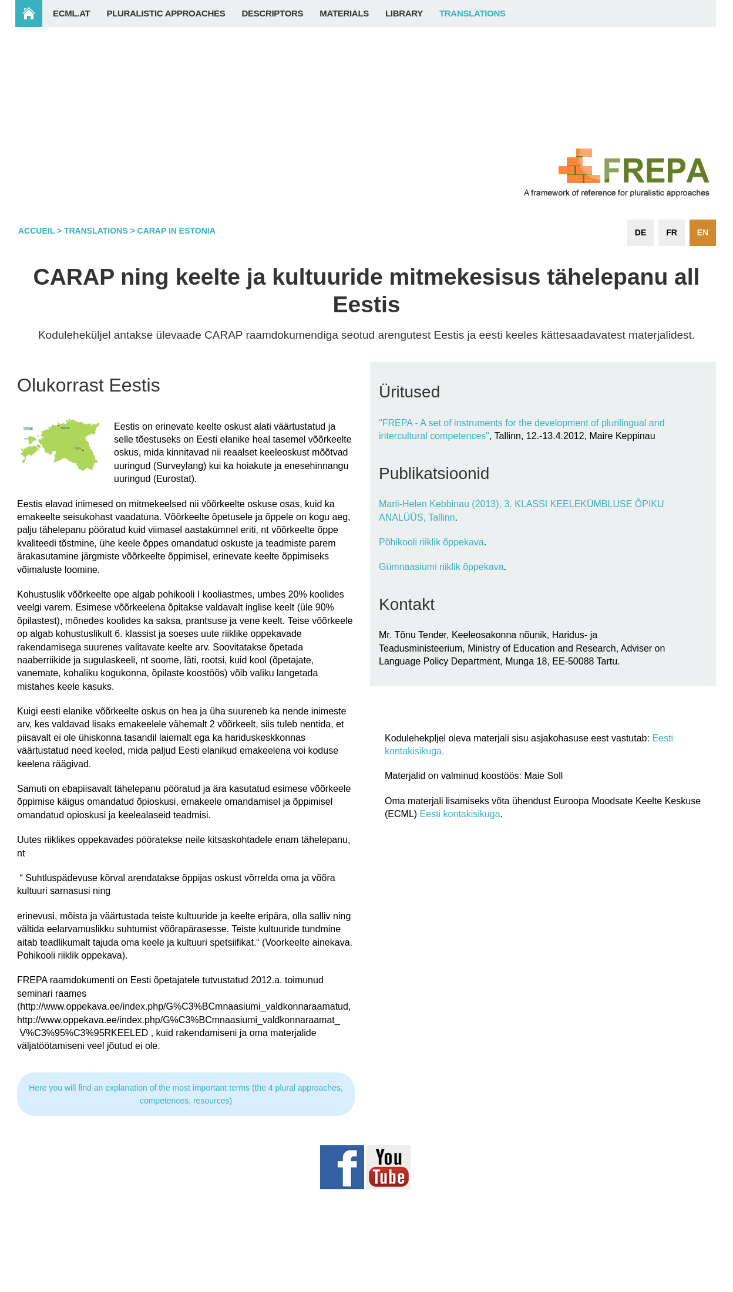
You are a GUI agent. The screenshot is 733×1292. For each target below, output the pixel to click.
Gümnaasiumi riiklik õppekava (441, 567)
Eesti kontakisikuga (460, 814)
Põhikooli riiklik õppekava (431, 542)
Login (693, 1285)
